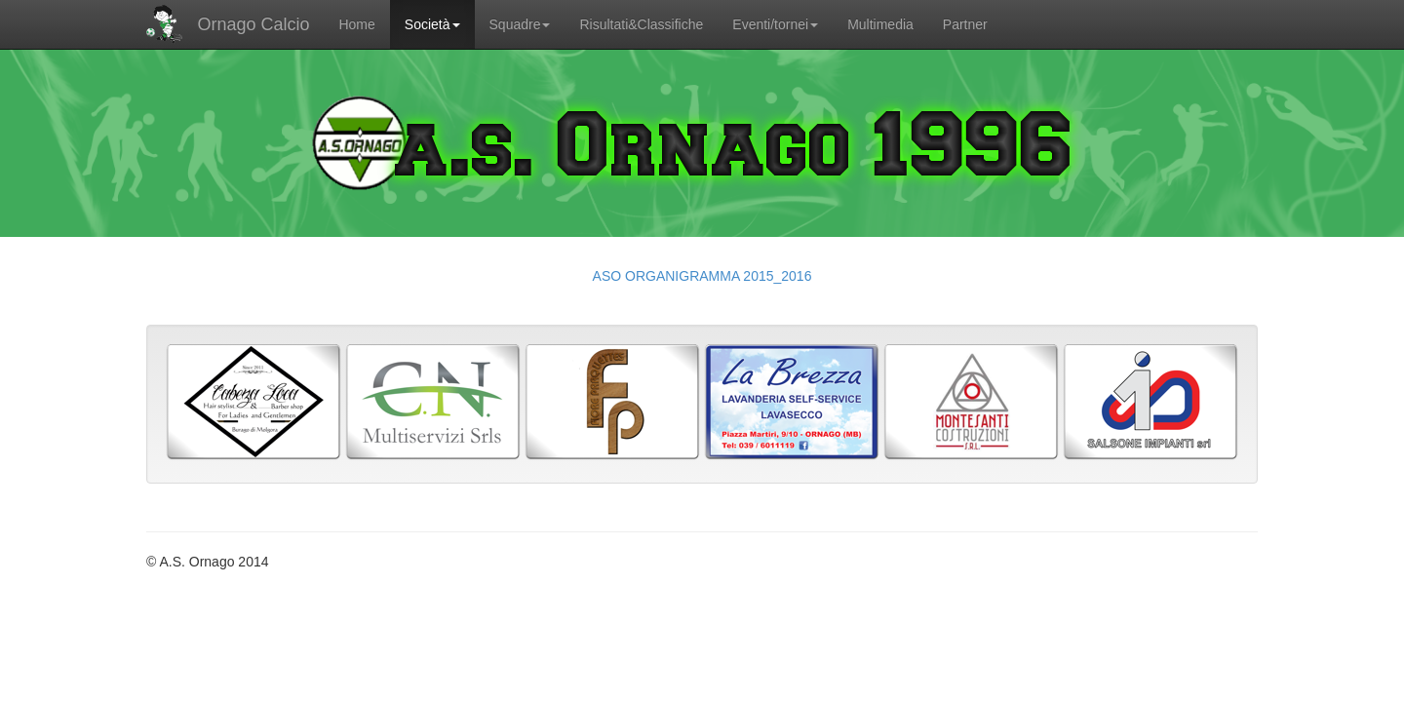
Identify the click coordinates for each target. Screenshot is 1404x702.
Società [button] (432, 24)
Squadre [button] (520, 24)
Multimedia (880, 24)
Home (356, 24)
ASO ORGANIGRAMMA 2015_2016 (702, 276)
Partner (965, 24)
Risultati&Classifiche (641, 24)
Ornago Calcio (227, 24)
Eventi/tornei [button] (775, 24)
